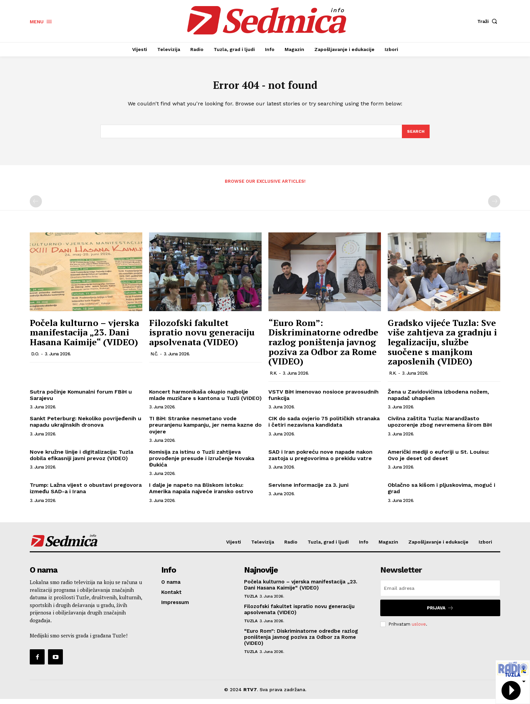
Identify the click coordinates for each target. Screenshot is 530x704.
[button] (488, 21)
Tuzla (251, 601)
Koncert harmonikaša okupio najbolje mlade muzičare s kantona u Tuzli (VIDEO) (205, 400)
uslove (419, 629)
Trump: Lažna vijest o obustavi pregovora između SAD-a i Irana (86, 493)
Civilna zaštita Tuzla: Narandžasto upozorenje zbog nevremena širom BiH (440, 426)
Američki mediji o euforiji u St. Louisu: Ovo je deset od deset (438, 460)
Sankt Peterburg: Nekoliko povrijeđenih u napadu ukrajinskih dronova (85, 426)
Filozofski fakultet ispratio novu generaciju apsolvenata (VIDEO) (202, 337)
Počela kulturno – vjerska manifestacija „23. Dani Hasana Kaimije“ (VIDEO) (84, 337)
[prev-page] (36, 206)
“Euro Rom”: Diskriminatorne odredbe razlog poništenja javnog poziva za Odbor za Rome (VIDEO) (323, 347)
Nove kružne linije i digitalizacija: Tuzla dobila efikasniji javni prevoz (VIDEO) (81, 460)
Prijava (440, 613)
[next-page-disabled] (494, 206)
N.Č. (154, 358)
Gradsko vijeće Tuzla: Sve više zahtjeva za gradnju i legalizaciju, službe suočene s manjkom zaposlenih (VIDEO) (442, 347)
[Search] (415, 136)
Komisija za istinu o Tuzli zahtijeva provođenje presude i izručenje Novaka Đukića (201, 463)
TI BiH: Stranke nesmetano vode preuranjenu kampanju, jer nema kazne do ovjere (205, 429)
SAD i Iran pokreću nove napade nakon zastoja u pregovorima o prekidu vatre (320, 460)
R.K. (273, 378)
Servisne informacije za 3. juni (308, 490)
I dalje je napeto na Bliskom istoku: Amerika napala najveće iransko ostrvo (201, 493)
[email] (440, 593)
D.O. (35, 358)
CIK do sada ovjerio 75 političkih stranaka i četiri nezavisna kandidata (324, 426)
